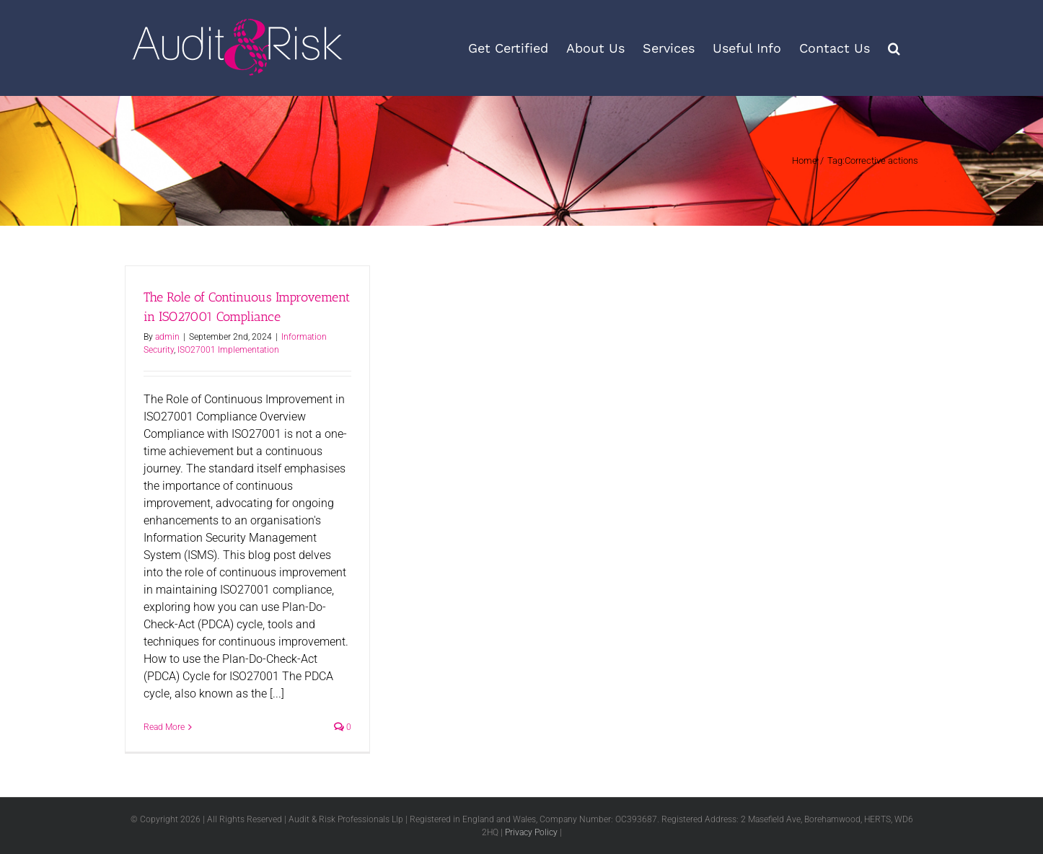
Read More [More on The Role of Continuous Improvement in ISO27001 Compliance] (164, 727)
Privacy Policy (531, 832)
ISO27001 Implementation (228, 350)
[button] (894, 48)
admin (167, 337)
